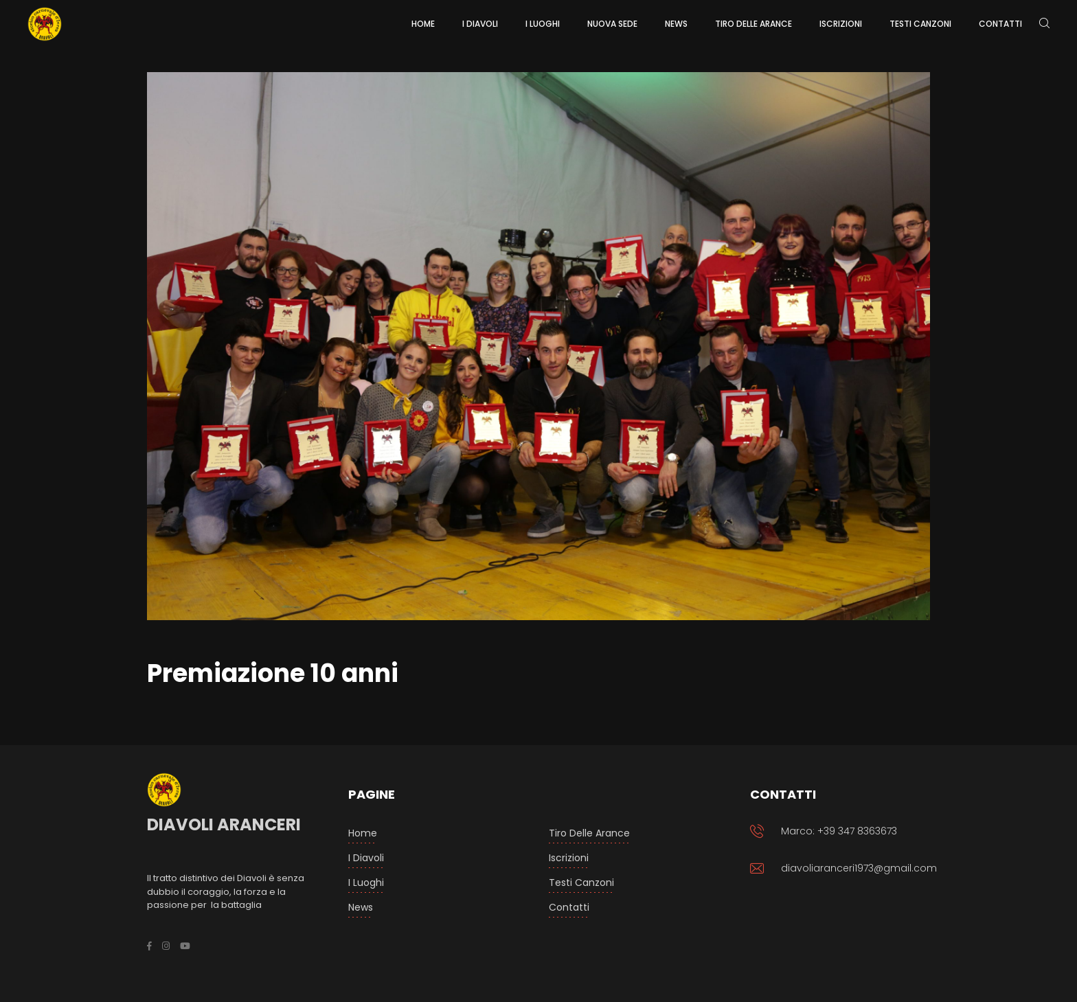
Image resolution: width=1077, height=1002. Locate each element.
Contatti (569, 907)
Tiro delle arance (589, 833)
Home (362, 833)
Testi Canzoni (581, 882)
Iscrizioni (569, 858)
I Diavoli (366, 858)
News (360, 907)
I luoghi (366, 882)
